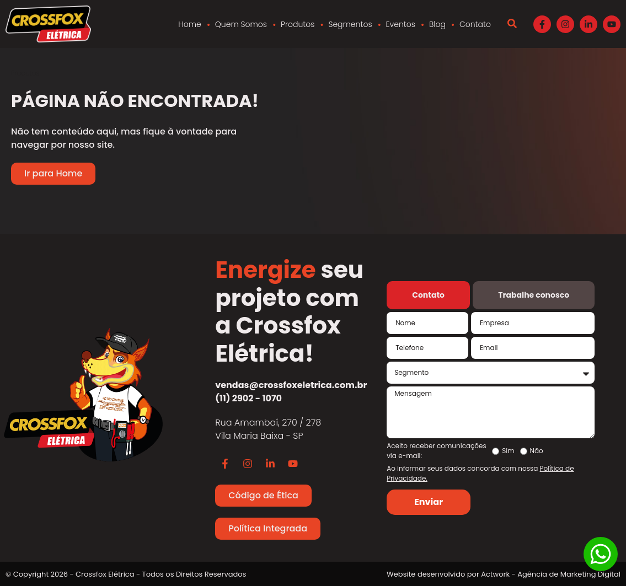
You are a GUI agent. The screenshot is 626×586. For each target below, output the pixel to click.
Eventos (400, 24)
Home (189, 24)
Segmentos (350, 24)
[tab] (428, 295)
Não (536, 451)
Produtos (297, 24)
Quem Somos (241, 24)
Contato (475, 24)
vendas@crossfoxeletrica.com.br (291, 385)
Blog (437, 24)
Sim (508, 451)
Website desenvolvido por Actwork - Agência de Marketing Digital (503, 574)
